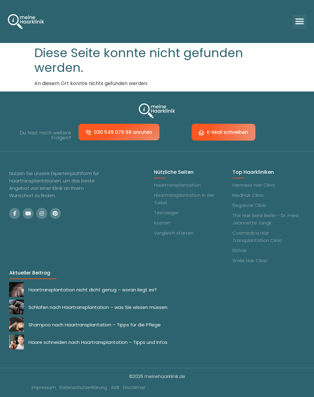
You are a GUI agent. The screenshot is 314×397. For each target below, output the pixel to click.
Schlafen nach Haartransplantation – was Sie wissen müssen (98, 307)
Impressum (44, 388)
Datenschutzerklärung (83, 388)
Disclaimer (134, 388)
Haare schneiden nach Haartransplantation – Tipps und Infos (98, 342)
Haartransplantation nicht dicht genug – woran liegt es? (93, 289)
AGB (115, 388)
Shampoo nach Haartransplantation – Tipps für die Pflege (95, 324)
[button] (299, 22)
